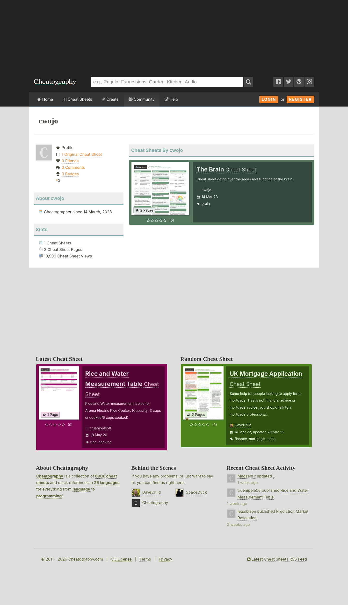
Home (45, 99)
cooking (104, 442)
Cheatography (49, 476)
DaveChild (243, 425)
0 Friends (70, 160)
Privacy (165, 559)
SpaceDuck (196, 492)
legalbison (247, 511)
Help (171, 99)
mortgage (257, 439)
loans (271, 439)
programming (49, 495)
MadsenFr (247, 476)
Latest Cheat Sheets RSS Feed (277, 559)
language (81, 489)
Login (269, 99)
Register (300, 99)
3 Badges (70, 173)
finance (241, 439)
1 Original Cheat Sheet (82, 154)
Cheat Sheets (77, 99)
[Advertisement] (174, 36)
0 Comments (73, 167)
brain (206, 203)
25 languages (106, 482)
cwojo (206, 190)
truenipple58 (100, 428)
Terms (145, 559)
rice (93, 442)
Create (110, 99)
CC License (121, 559)
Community (142, 99)
